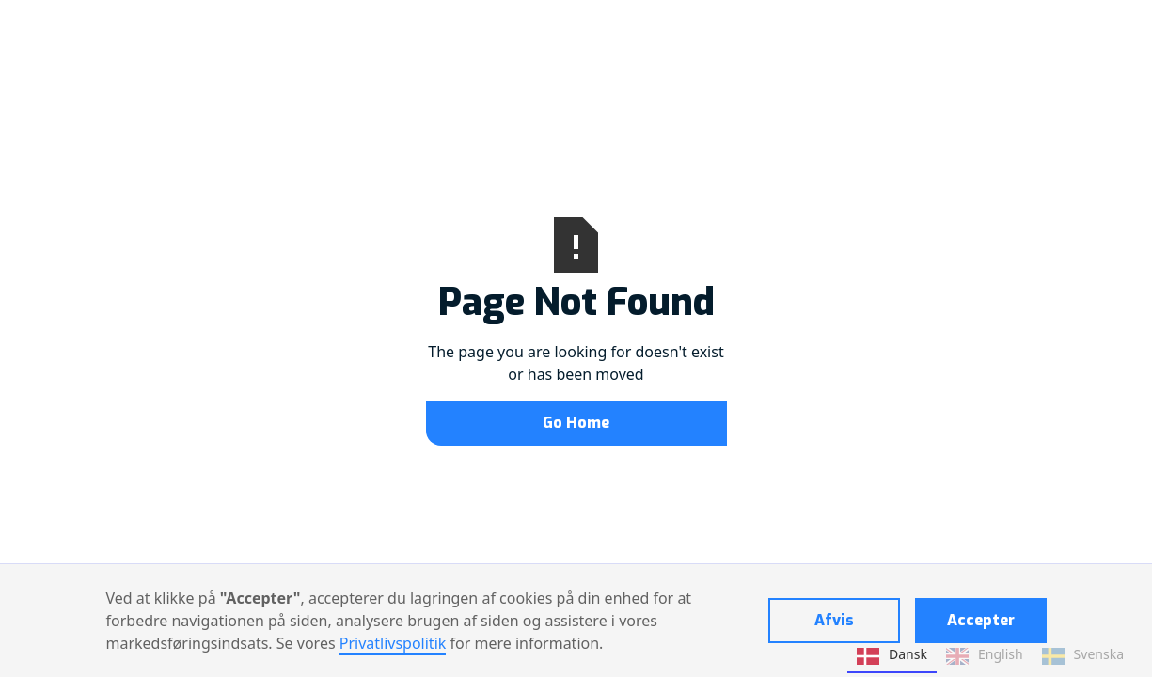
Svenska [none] (1083, 656)
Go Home (576, 423)
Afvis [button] (834, 620)
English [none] (984, 656)
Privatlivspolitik (393, 643)
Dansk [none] (892, 656)
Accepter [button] (981, 620)
